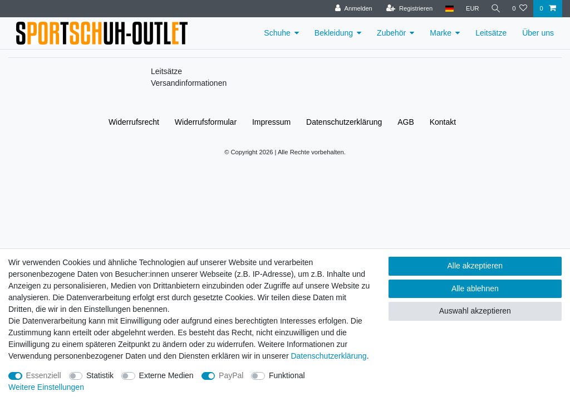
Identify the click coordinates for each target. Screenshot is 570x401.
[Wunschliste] (519, 8)
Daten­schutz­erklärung (344, 122)
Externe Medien (166, 375)
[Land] (448, 8)
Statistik (100, 375)
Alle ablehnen (475, 288)
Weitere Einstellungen (46, 387)
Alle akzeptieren (475, 265)
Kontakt (443, 122)
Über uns (538, 32)
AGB (405, 122)
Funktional (287, 375)
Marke (440, 32)
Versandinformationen (189, 83)
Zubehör (391, 32)
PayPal (231, 375)
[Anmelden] (352, 8)
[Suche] (495, 8)
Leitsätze (491, 32)
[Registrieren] (408, 8)
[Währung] (471, 8)
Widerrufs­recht (134, 122)
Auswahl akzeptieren (475, 310)
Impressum (271, 122)
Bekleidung (334, 32)
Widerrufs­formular (206, 122)
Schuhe (277, 32)
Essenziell (43, 375)
